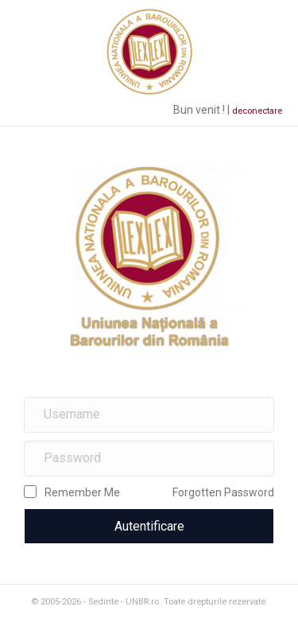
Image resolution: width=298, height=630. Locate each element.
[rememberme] (30, 491)
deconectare (257, 111)
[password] (149, 458)
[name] (149, 415)
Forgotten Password (223, 492)
